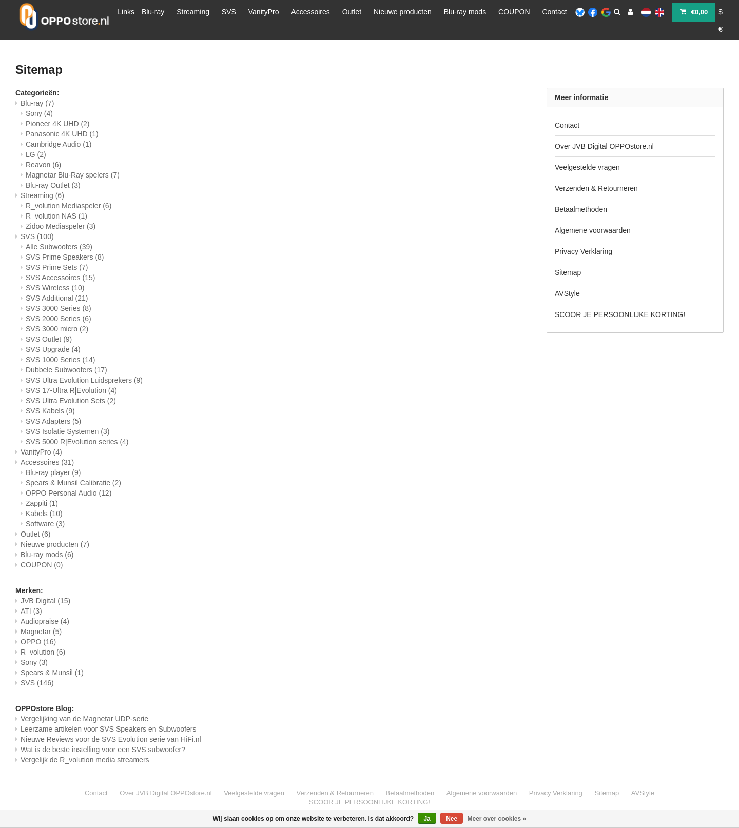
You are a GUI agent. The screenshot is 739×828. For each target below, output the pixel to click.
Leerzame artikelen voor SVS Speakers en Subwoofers (108, 729)
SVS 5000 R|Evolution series (77, 442)
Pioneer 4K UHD (58, 124)
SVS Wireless (55, 288)
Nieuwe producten (403, 12)
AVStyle (567, 293)
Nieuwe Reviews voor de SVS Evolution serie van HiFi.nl (111, 739)
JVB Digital (45, 601)
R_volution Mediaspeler (68, 206)
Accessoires (310, 12)
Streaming (193, 12)
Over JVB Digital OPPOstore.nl (604, 146)
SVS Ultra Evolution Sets (71, 401)
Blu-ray (153, 12)
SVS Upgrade (53, 349)
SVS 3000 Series (58, 308)
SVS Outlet (49, 339)
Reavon (43, 165)
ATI (31, 611)
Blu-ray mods (465, 12)
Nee (451, 818)
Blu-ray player (53, 472)
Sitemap (568, 272)
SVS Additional (57, 298)
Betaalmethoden (581, 209)
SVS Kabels (50, 411)
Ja (426, 818)
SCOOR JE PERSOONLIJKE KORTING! (620, 314)
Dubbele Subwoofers (66, 370)
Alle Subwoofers (59, 247)
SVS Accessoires (60, 277)
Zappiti (42, 503)
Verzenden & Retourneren (596, 188)
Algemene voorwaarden (593, 230)
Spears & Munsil (52, 672)
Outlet (351, 12)
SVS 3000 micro (57, 329)
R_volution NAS (56, 216)
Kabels (44, 513)
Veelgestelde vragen (587, 167)
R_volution (43, 652)
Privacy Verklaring (583, 251)
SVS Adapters (53, 421)
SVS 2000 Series (58, 318)
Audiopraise (45, 621)
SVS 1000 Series (60, 360)
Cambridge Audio (58, 144)
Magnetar (41, 631)
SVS (229, 12)
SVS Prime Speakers (65, 257)
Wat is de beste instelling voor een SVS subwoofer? (103, 749)
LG (36, 154)
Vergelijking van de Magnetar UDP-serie (84, 719)
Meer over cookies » (497, 818)
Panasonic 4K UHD (62, 134)
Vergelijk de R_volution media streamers (85, 760)
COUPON (514, 12)
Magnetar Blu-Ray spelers (73, 175)
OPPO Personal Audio (68, 493)
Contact (554, 12)
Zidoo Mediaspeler (60, 226)
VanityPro (263, 12)
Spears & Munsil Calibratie (73, 483)
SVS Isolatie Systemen (67, 431)
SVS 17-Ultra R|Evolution (71, 390)
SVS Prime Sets (57, 267)
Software (45, 524)
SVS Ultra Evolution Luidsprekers (84, 380)
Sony (39, 113)
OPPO (38, 642)
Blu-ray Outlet (53, 185)
